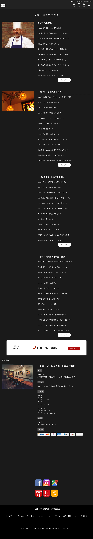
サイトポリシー (67, 528)
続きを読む (64, 80)
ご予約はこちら (74, 348)
